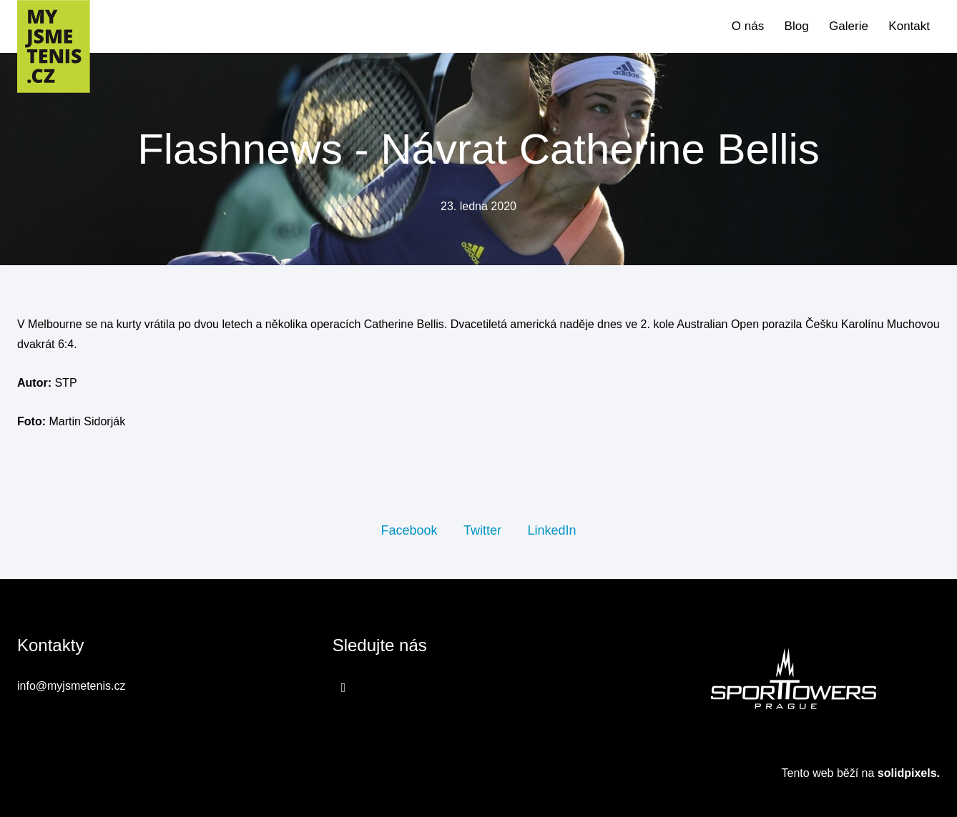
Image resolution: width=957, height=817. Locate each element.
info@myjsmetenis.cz (71, 686)
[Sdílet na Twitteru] (482, 530)
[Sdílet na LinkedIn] (551, 530)
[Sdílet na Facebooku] (409, 530)
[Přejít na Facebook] (344, 687)
